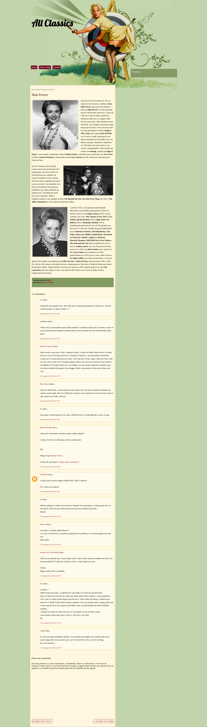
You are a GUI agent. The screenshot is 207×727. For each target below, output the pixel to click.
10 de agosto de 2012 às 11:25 (50, 516)
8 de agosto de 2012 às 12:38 (50, 376)
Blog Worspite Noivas (54, 456)
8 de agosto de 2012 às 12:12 (50, 338)
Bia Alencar (45, 384)
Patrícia (43, 524)
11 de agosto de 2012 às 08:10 (50, 576)
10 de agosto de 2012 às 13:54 (50, 544)
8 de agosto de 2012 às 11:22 (50, 314)
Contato (56, 67)
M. (41, 409)
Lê (41, 499)
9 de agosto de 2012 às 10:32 (50, 491)
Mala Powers (40, 94)
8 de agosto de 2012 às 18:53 (50, 419)
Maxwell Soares (46, 346)
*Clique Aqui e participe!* (68, 462)
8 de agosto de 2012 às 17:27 (50, 401)
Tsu (41, 584)
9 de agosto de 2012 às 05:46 (50, 467)
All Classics (52, 23)
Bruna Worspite (46, 427)
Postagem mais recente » (42, 721)
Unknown (44, 474)
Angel (42, 631)
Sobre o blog (45, 67)
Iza (41, 300)
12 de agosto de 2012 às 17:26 (50, 623)
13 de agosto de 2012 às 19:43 (50, 648)
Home (34, 67)
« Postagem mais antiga (103, 721)
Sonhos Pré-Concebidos (49, 552)
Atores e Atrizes (47, 282)
